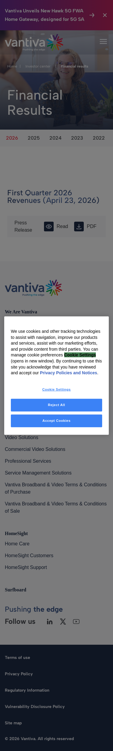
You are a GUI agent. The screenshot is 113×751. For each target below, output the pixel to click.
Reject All (56, 404)
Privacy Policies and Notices (68, 372)
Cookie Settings (80, 354)
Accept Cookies (56, 420)
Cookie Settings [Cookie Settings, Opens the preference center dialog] (56, 389)
